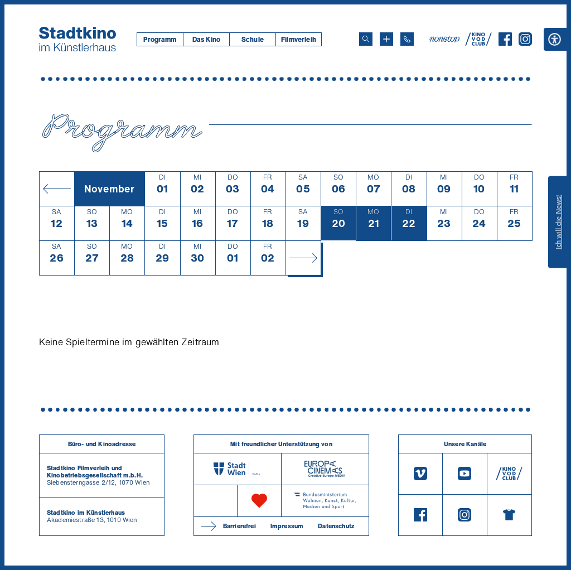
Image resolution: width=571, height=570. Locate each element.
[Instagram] (525, 42)
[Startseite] (77, 39)
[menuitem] (160, 39)
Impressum (286, 525)
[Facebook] (505, 42)
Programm (159, 39)
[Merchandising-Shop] (509, 515)
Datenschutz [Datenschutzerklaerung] (336, 525)
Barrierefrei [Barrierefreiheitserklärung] (239, 525)
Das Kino (206, 39)
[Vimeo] (420, 473)
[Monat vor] (303, 257)
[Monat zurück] (56, 188)
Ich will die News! (558, 222)
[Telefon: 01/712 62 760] (407, 39)
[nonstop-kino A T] (445, 39)
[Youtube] (464, 473)
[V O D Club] (478, 42)
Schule (252, 39)
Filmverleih (298, 39)
